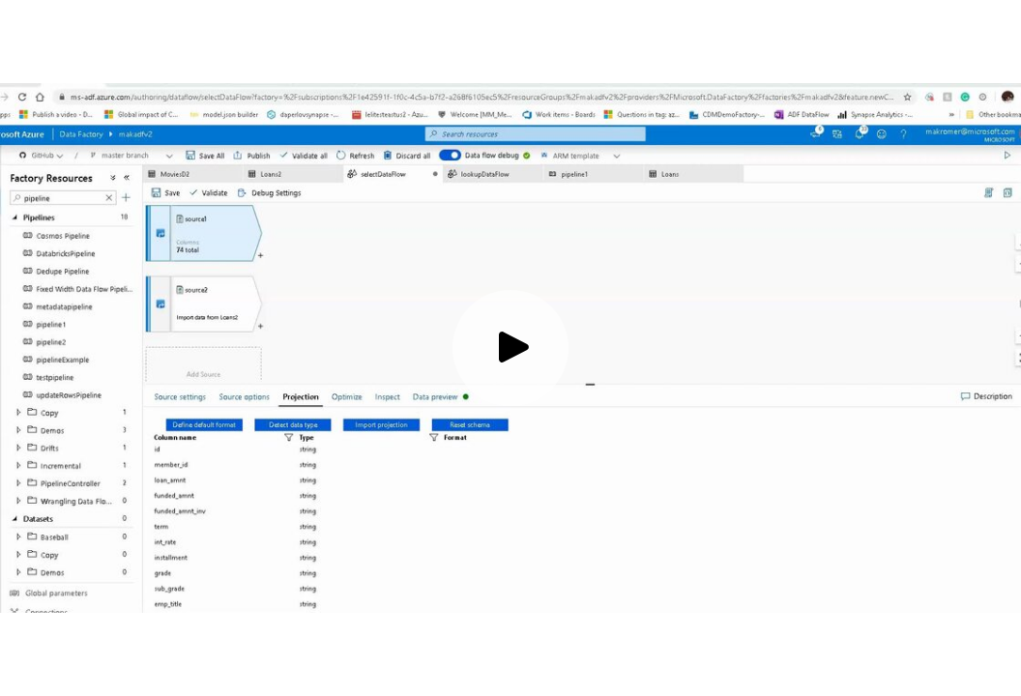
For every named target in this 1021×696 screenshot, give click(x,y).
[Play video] (510, 348)
